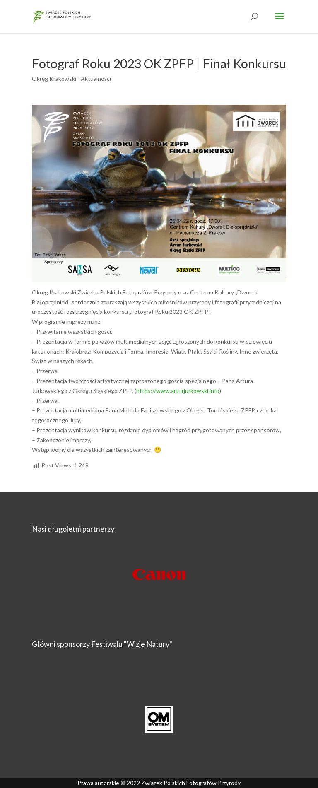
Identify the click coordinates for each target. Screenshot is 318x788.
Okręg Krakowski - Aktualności (71, 78)
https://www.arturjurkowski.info (177, 390)
